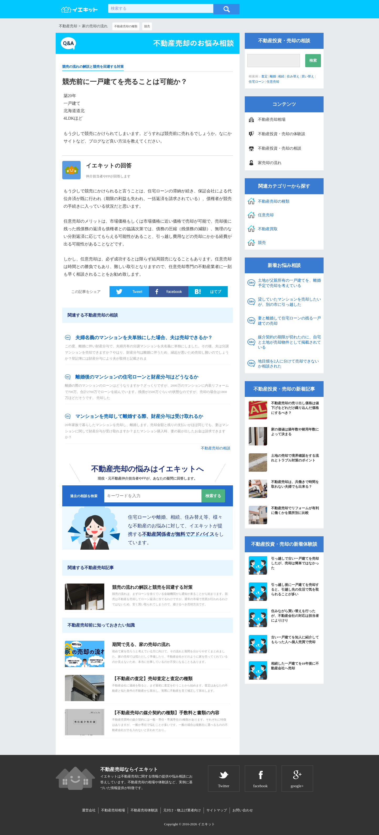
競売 (147, 26)
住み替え (293, 76)
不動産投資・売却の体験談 (281, 134)
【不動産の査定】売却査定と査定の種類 (152, 678)
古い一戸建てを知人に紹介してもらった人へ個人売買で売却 (284, 644)
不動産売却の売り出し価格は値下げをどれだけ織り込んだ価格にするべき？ (284, 410)
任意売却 (273, 81)
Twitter (223, 786)
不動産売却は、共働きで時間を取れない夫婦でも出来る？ (284, 489)
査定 (264, 76)
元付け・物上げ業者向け (182, 810)
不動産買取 (268, 229)
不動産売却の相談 (215, 448)
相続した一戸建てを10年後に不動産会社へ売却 (284, 670)
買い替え (308, 76)
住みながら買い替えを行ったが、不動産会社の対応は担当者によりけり (284, 618)
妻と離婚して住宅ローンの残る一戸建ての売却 (289, 320)
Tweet (137, 291)
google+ (297, 786)
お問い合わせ (242, 810)
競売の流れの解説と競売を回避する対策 (93, 67)
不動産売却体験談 (144, 810)
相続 (281, 76)
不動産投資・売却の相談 (279, 148)
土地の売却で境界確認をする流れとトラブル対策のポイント (284, 462)
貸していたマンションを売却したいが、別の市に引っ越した (289, 302)
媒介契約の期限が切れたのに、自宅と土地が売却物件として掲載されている (289, 342)
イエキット (206, 824)
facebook (174, 291)
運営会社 (89, 810)
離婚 (273, 76)
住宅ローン (256, 81)
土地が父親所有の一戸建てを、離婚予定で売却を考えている (289, 283)
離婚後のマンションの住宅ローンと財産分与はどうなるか (136, 377)
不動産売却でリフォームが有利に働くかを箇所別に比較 (284, 515)
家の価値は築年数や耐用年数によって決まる (284, 436)
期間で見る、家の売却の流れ (141, 644)
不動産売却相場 (271, 119)
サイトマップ (216, 810)
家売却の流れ (270, 163)
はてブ (215, 291)
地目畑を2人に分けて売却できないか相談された (288, 364)
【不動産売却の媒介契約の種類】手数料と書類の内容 (165, 712)
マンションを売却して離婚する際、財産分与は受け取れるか (139, 416)
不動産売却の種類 (125, 26)
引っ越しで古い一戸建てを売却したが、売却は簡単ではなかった (284, 565)
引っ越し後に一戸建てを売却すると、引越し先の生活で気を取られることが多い (284, 591)
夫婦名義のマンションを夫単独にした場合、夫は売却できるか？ (143, 337)
